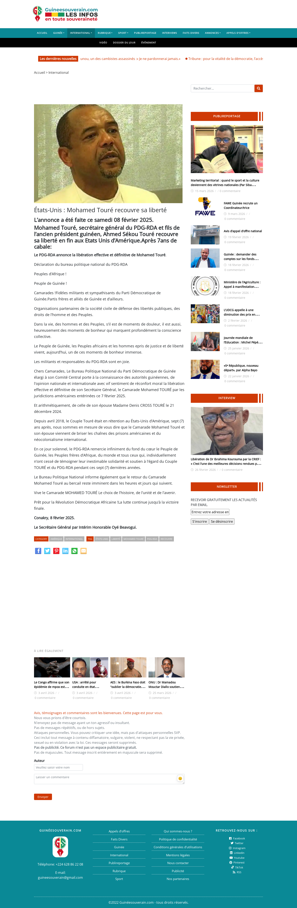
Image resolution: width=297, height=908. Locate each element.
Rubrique (104, 32)
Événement (148, 42)
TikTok (236, 867)
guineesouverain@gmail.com (60, 877)
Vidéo (103, 42)
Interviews (169, 32)
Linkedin (236, 853)
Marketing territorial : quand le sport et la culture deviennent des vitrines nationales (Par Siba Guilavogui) (225, 184)
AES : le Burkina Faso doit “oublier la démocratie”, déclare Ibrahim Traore (127, 686)
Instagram (236, 848)
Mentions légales (178, 855)
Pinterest (237, 862)
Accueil (42, 32)
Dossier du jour (124, 42)
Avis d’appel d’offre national (243, 231)
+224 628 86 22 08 (69, 864)
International (80, 32)
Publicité (178, 871)
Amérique (56, 538)
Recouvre (166, 538)
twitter (236, 843)
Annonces (212, 32)
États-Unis (102, 538)
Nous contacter (178, 863)
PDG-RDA (152, 538)
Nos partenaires (178, 879)
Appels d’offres (237, 32)
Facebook (236, 838)
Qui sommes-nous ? (178, 831)
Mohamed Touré (134, 538)
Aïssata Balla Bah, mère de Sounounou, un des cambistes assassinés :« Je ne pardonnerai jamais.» (111, 58)
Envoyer (43, 797)
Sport (122, 32)
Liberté (116, 538)
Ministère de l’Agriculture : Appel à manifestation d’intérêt (242, 286)
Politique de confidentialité (178, 839)
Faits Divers (191, 32)
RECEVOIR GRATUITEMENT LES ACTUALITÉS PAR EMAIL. (224, 502)
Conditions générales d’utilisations (178, 847)
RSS (236, 872)
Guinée (57, 32)
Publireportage (145, 32)
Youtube (236, 858)
